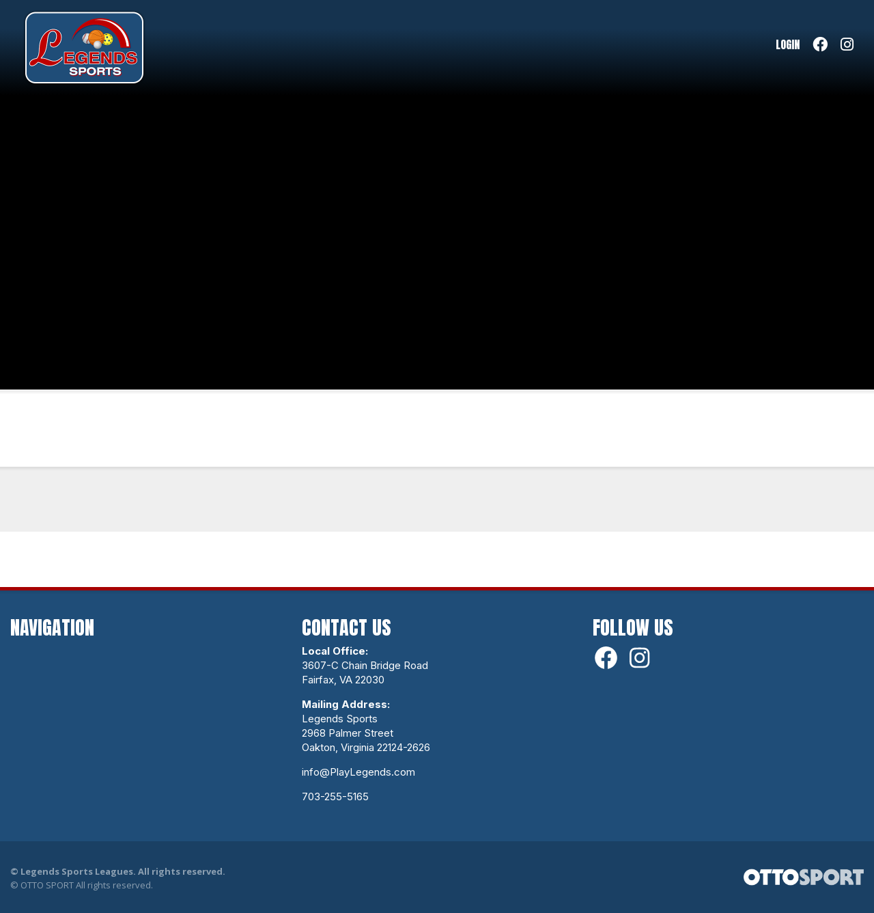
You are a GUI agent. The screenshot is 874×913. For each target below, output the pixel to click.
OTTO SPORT (47, 885)
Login (788, 44)
